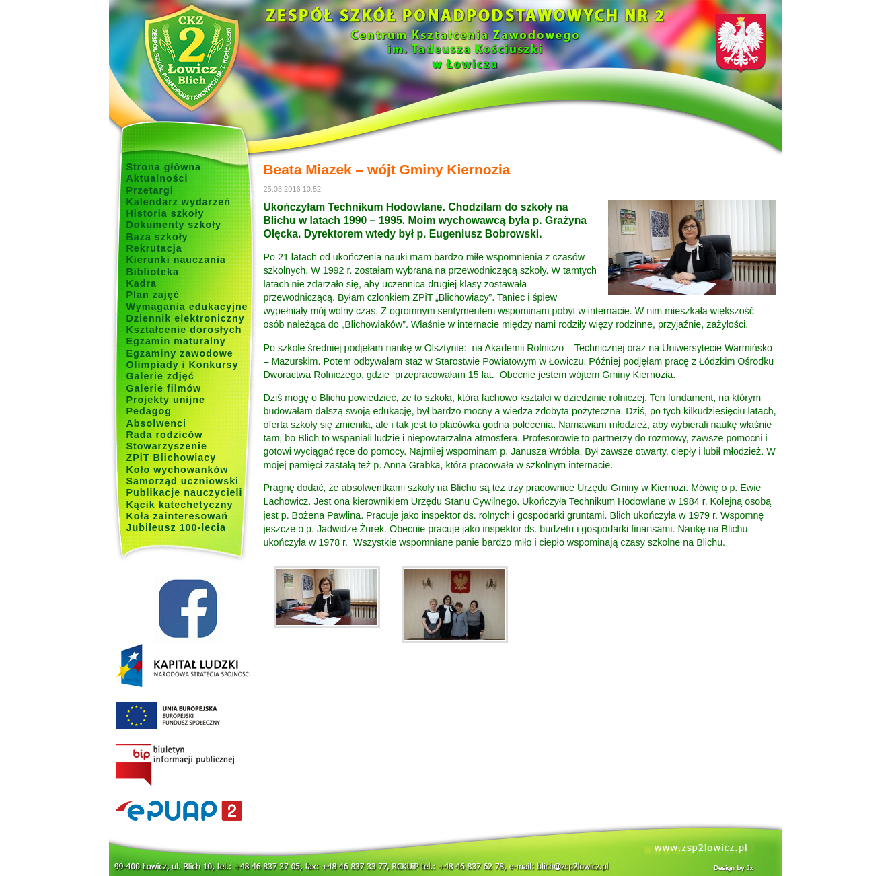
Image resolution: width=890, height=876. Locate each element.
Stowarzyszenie (167, 446)
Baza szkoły (157, 236)
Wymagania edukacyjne (187, 306)
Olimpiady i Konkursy (182, 364)
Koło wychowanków (177, 469)
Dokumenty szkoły (174, 224)
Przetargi (150, 190)
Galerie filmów (164, 388)
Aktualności (157, 178)
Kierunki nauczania (176, 259)
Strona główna (164, 166)
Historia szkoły (165, 213)
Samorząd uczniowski (182, 481)
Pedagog (149, 411)
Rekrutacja (154, 248)
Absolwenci (156, 423)
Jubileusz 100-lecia (176, 527)
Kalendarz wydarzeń (178, 201)
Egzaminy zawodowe (179, 353)
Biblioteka (152, 271)
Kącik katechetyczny (179, 504)
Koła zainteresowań (177, 516)
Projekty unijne (166, 399)
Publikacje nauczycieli (184, 492)
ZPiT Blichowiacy (171, 457)
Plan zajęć (153, 294)
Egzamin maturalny (176, 341)
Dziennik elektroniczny (185, 318)
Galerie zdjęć (160, 376)
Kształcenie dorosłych (184, 329)
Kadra (141, 283)
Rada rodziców (164, 434)
